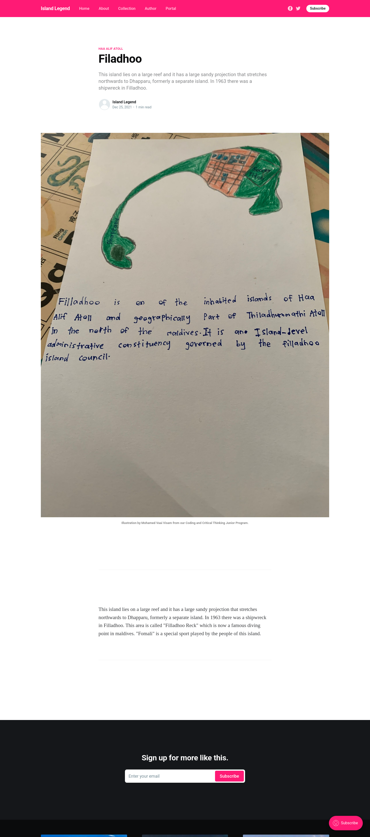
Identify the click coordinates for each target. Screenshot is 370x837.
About (104, 8)
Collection (127, 8)
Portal (171, 8)
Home (84, 8)
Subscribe (318, 8)
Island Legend (55, 8)
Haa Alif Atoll (111, 48)
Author (150, 8)
